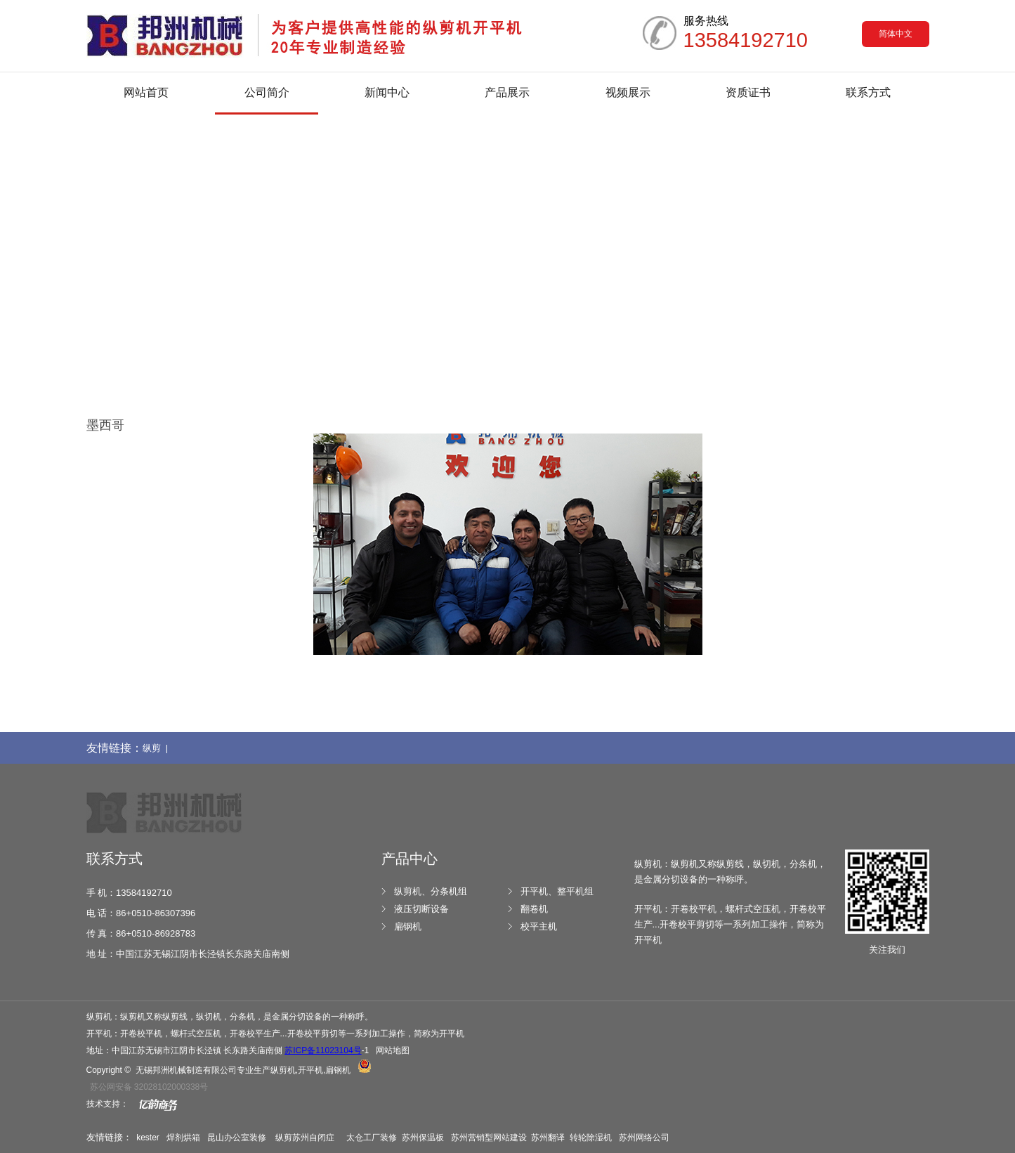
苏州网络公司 (644, 1137)
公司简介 (266, 92)
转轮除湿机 (591, 1137)
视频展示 (627, 92)
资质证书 (748, 92)
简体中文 (895, 34)
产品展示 (507, 92)
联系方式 (868, 92)
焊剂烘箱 (183, 1137)
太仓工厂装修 (371, 1137)
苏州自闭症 (314, 1137)
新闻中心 (387, 92)
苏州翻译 (548, 1137)
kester (147, 1137)
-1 (326, 1050)
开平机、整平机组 (557, 891)
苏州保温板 (423, 1137)
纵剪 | (158, 748)
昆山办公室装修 (236, 1137)
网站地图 (393, 1050)
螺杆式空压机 (196, 1033)
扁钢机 (407, 926)
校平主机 (538, 926)
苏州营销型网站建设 (489, 1137)
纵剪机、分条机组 (430, 891)
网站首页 (146, 92)
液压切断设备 (421, 909)
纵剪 (283, 1137)
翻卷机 (534, 909)
